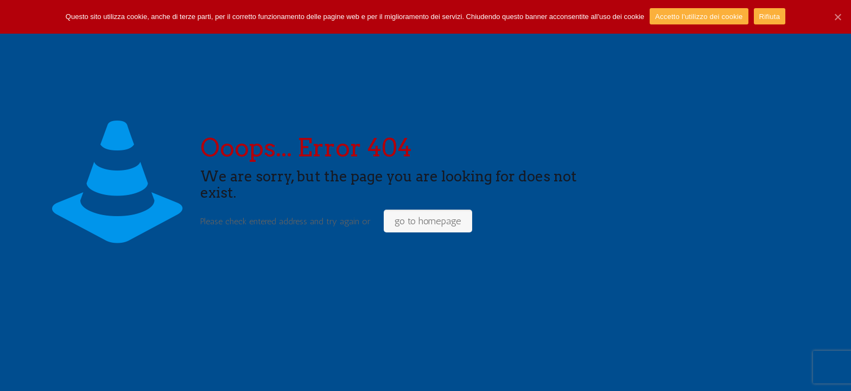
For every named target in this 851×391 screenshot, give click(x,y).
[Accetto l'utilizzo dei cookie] (837, 16)
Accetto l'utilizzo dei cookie (698, 16)
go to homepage (428, 221)
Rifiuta (769, 16)
